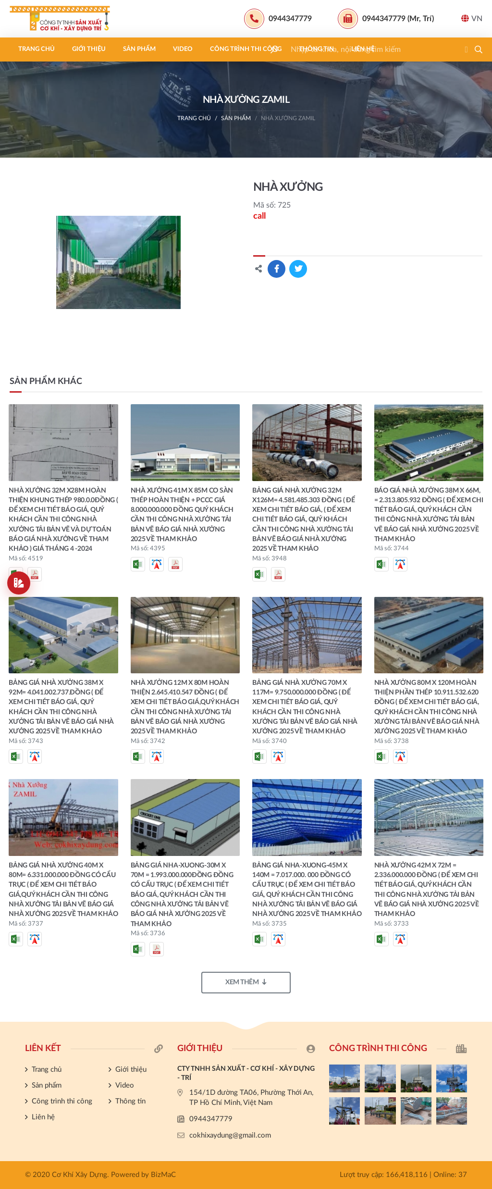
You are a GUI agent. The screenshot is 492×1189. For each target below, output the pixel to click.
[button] (478, 49)
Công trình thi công (246, 49)
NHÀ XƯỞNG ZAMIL (288, 118)
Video (183, 49)
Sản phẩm (139, 49)
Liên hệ (362, 49)
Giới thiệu (89, 49)
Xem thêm (246, 982)
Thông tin (316, 49)
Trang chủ (36, 49)
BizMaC (163, 1174)
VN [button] (471, 18)
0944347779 (211, 1119)
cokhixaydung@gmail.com (230, 1135)
